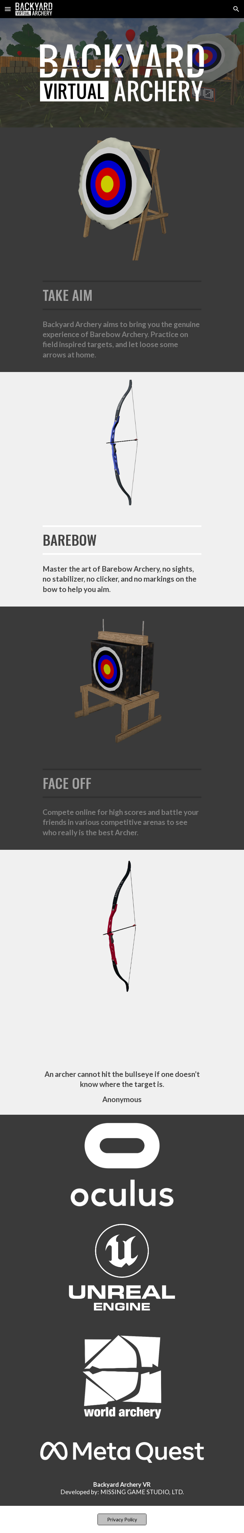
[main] (122, 295)
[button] (7, 9)
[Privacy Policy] (122, 1519)
